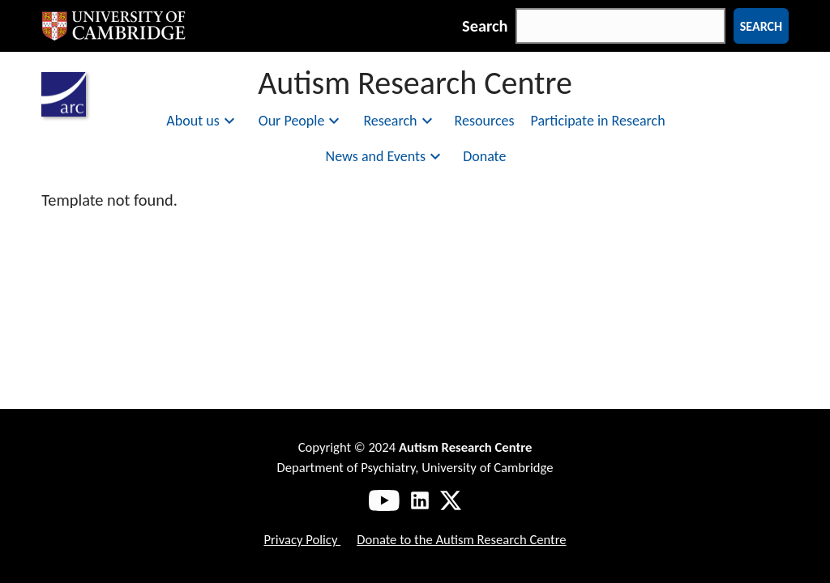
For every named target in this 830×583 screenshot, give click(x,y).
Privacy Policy (301, 539)
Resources (485, 121)
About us (202, 120)
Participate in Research (598, 121)
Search (484, 26)
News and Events (386, 156)
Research (399, 120)
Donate (484, 156)
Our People (301, 120)
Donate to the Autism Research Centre (461, 539)
